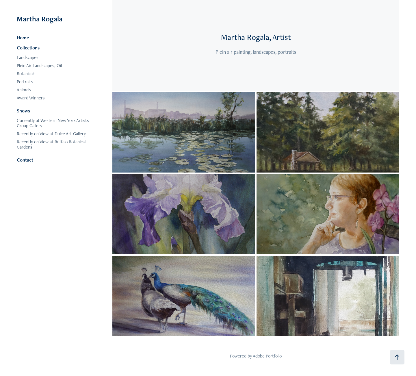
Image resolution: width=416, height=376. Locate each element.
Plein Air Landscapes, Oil (39, 65)
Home (23, 37)
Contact (25, 160)
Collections (28, 48)
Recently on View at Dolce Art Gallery (51, 134)
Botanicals (26, 74)
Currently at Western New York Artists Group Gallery (53, 123)
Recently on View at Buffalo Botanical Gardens (51, 144)
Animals (24, 90)
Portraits (25, 82)
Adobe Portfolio (267, 356)
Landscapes (27, 57)
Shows (23, 111)
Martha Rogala (39, 19)
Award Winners (31, 98)
